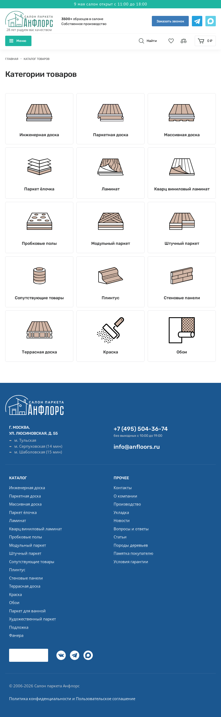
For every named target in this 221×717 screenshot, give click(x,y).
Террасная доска (39, 355)
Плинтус (110, 299)
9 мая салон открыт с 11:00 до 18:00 (110, 4)
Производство (127, 504)
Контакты (123, 487)
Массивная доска (182, 126)
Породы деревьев (131, 545)
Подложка (18, 627)
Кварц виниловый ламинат (181, 185)
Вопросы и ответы (131, 528)
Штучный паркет (182, 243)
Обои (182, 355)
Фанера (16, 635)
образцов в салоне (82, 19)
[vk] (61, 655)
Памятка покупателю (133, 553)
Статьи (120, 536)
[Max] (88, 655)
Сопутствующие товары (39, 299)
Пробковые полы (39, 243)
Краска (110, 355)
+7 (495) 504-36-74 (141, 428)
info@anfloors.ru (137, 446)
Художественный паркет (32, 618)
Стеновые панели (182, 299)
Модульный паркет (110, 243)
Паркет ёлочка (39, 182)
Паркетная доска (110, 126)
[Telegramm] (74, 655)
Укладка (121, 512)
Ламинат (111, 182)
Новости (122, 520)
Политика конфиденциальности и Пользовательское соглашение (72, 698)
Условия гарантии (131, 561)
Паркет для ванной (27, 610)
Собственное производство (83, 24)
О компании (125, 495)
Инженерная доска (39, 126)
